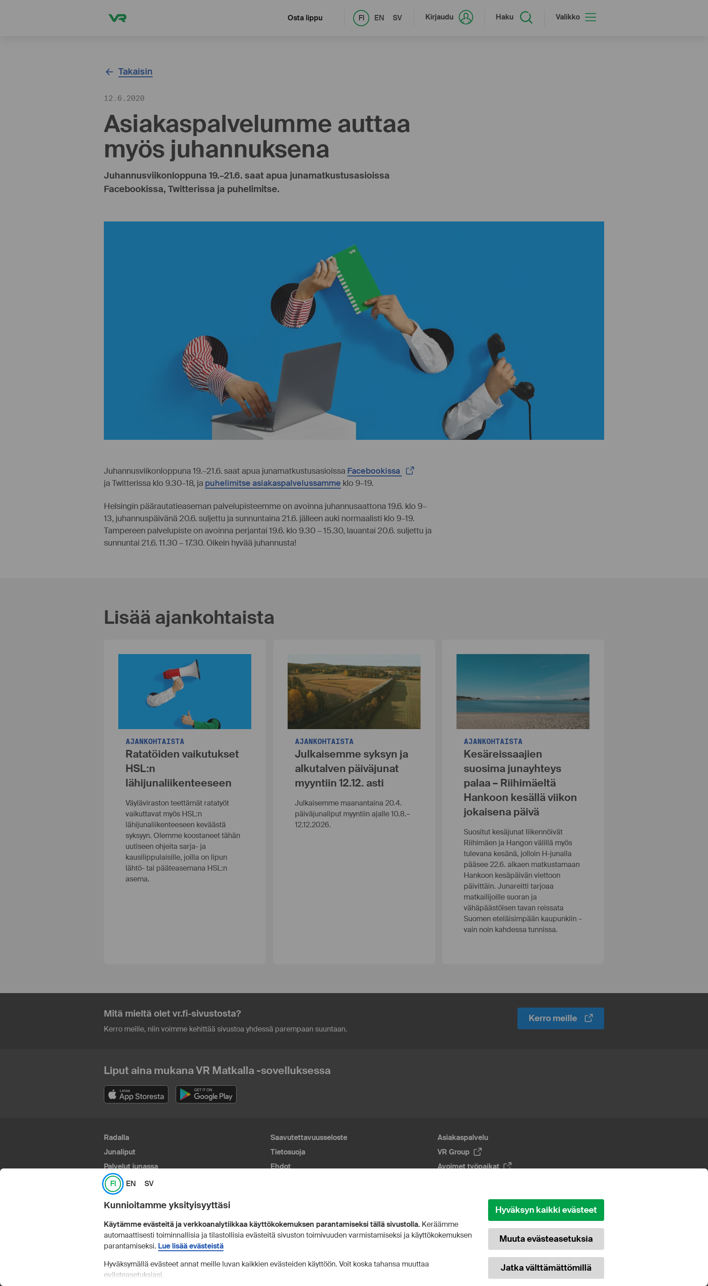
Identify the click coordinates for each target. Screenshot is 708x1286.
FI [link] (113, 1183)
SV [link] (149, 1183)
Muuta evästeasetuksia (546, 1238)
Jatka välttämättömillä (546, 1267)
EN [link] (131, 1183)
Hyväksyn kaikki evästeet (546, 1209)
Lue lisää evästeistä (191, 1246)
